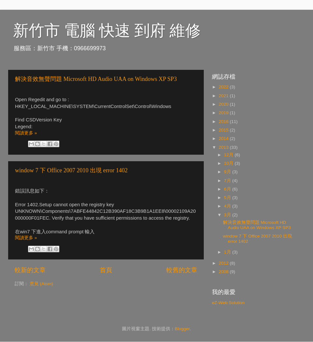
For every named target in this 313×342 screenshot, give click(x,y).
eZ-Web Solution (228, 302)
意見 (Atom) (41, 283)
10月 (229, 163)
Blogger (182, 328)
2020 (224, 104)
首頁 (106, 270)
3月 (228, 214)
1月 (228, 252)
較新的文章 (30, 270)
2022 (224, 87)
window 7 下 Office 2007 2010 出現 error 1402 (71, 170)
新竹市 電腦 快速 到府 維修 (107, 30)
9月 (228, 171)
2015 (224, 130)
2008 (224, 271)
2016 (224, 121)
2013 (224, 147)
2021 (224, 95)
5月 (228, 197)
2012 (224, 263)
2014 (224, 138)
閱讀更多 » (26, 133)
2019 (224, 112)
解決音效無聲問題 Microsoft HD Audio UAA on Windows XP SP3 (96, 79)
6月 (228, 189)
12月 (229, 154)
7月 (228, 180)
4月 (228, 206)
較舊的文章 (181, 270)
